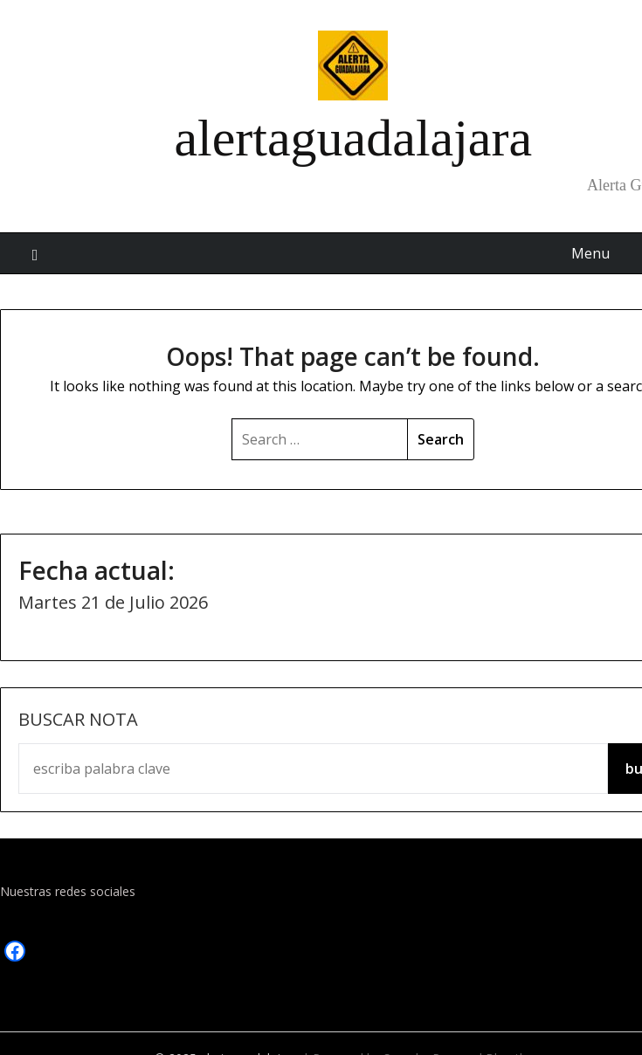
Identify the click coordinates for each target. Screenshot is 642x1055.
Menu (590, 253)
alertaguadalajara (353, 138)
